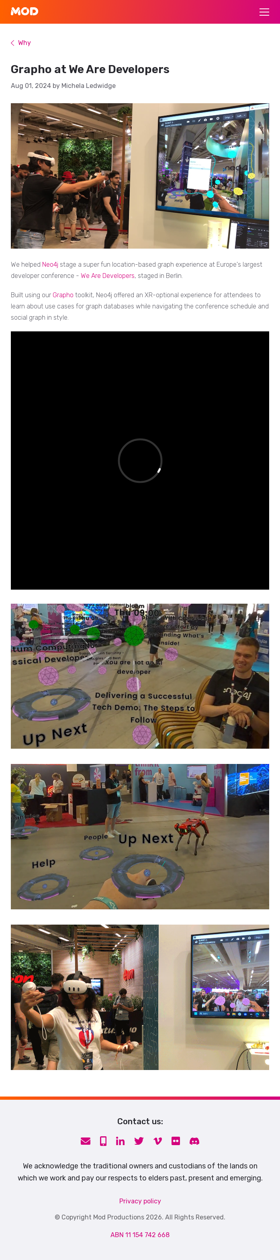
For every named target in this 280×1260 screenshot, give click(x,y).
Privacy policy (140, 1201)
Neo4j (50, 264)
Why (21, 43)
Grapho (63, 295)
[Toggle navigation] (264, 12)
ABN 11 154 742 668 (140, 1235)
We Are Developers (108, 276)
